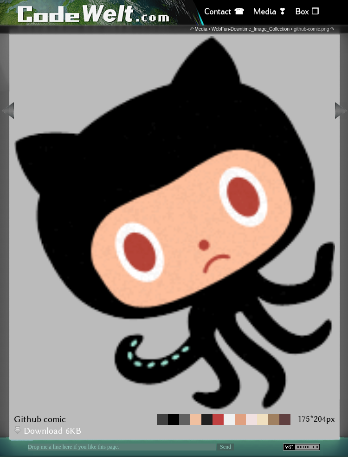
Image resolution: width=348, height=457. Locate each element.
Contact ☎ (224, 12)
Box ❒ (307, 12)
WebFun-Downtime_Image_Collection (251, 29)
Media (200, 29)
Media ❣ (269, 12)
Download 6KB (47, 431)
